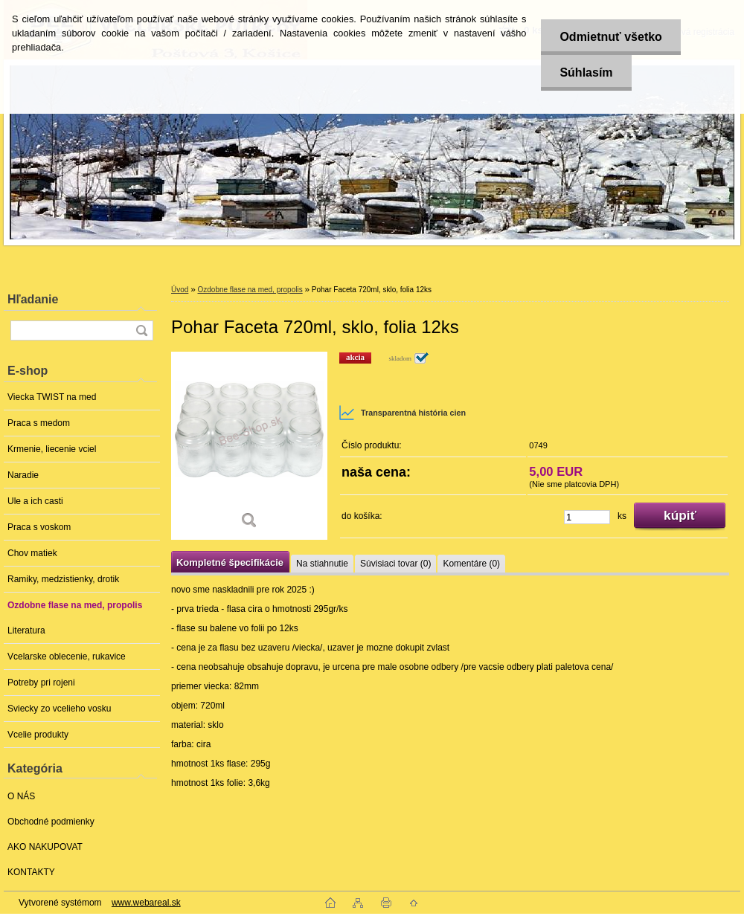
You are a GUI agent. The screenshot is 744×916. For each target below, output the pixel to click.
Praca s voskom (39, 527)
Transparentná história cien (402, 412)
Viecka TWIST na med (51, 397)
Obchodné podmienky (50, 821)
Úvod (179, 290)
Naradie (23, 475)
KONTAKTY (31, 872)
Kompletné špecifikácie (229, 562)
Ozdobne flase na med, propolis (74, 605)
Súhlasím (585, 72)
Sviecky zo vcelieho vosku (59, 708)
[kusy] (587, 517)
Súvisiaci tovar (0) (395, 563)
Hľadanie (32, 299)
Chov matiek (32, 553)
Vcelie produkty (37, 734)
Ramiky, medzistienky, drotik (63, 579)
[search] (141, 330)
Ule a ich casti (35, 501)
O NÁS (21, 796)
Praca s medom (38, 423)
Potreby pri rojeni (41, 682)
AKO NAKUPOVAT (45, 847)
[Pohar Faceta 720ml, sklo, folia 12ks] (249, 445)
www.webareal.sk (146, 902)
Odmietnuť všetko (610, 36)
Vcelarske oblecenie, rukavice (66, 656)
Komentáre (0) (471, 563)
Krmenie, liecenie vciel (51, 449)
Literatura (26, 630)
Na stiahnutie (322, 563)
